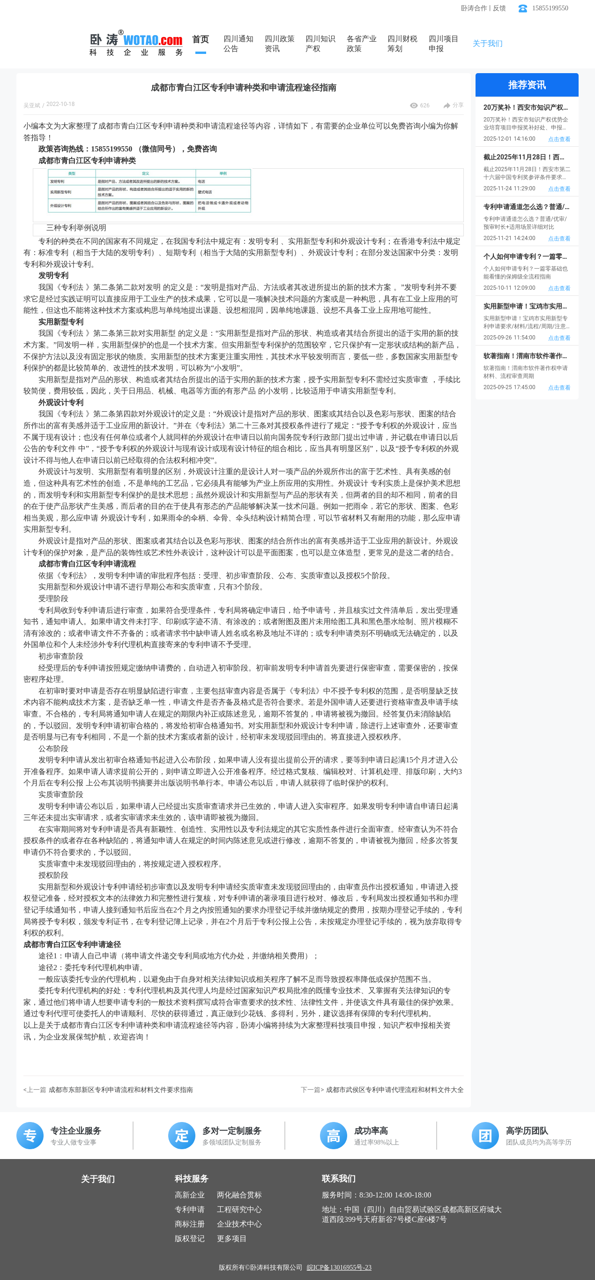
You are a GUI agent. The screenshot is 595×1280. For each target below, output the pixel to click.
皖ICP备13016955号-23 (339, 1267)
